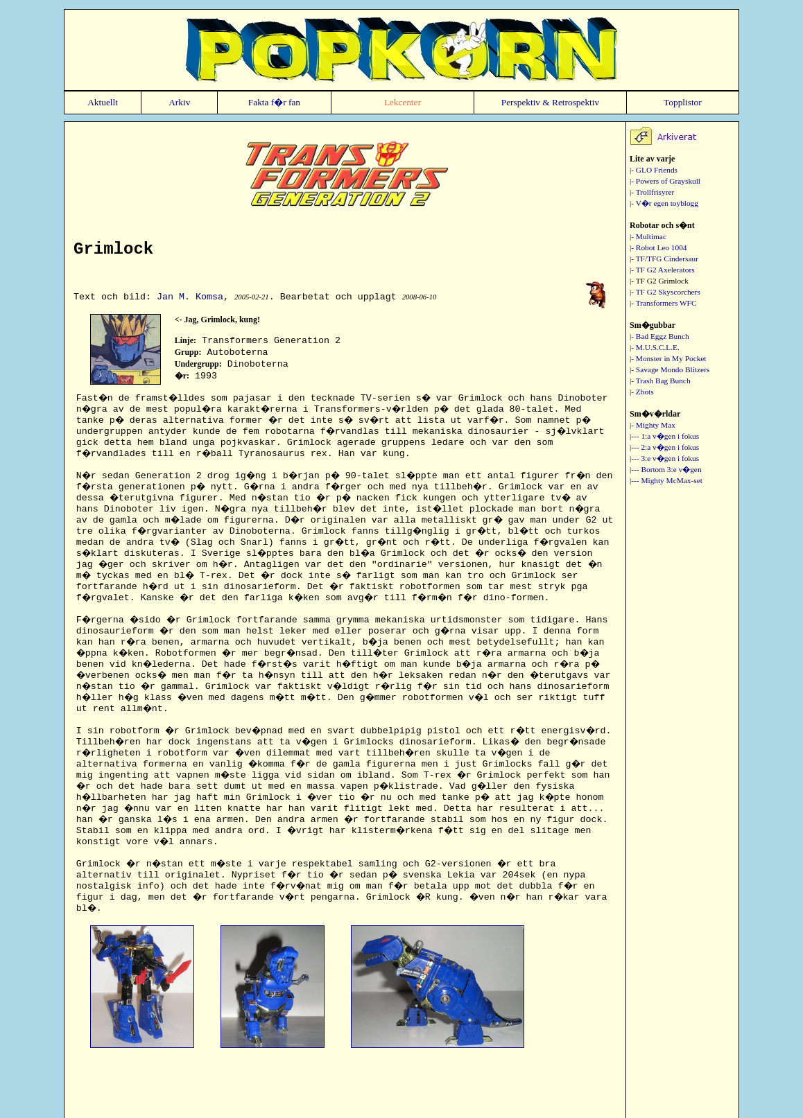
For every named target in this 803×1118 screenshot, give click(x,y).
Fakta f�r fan (274, 102)
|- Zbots (642, 391)
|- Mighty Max (652, 425)
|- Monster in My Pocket (668, 358)
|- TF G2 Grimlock (659, 281)
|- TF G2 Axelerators (662, 269)
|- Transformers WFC (663, 303)
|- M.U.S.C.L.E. (655, 347)
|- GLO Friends (653, 170)
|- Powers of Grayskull (665, 181)
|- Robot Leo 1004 (658, 247)
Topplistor (683, 102)
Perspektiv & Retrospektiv (550, 102)
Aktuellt (102, 102)
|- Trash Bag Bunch (660, 380)
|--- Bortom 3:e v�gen (666, 469)
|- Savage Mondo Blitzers (669, 369)
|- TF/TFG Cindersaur (664, 258)
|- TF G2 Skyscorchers (665, 292)
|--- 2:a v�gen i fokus (664, 447)
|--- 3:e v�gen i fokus (664, 458)
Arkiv (179, 102)
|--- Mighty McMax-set (666, 480)
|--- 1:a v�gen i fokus (664, 436)
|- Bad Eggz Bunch (659, 336)
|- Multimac (648, 236)
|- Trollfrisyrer (652, 192)
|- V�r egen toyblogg (664, 203)
